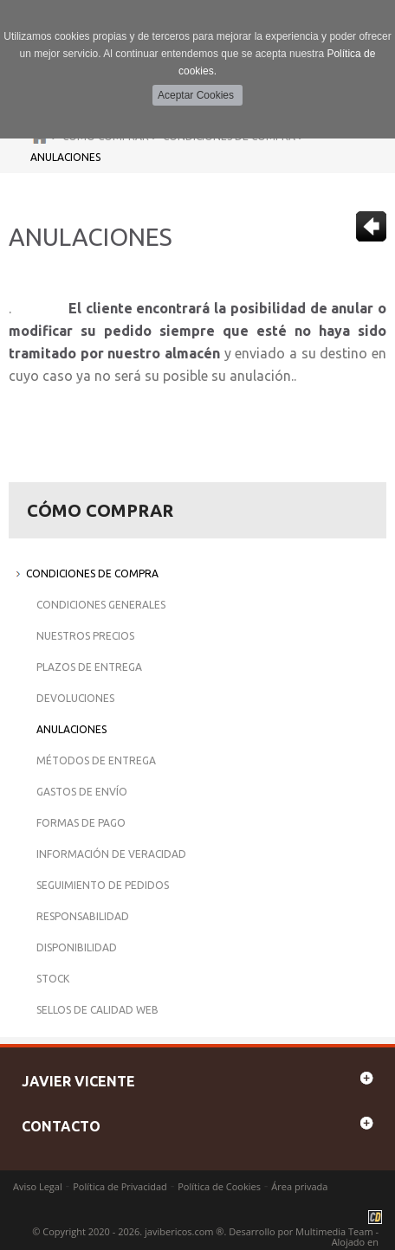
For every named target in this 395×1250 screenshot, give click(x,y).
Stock (52, 978)
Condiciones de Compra (92, 573)
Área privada (299, 1186)
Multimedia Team (333, 1231)
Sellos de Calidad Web (97, 1009)
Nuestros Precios (85, 635)
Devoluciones (75, 698)
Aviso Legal (37, 1186)
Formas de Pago (81, 822)
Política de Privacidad (120, 1186)
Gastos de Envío (81, 791)
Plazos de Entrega (89, 667)
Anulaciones (65, 157)
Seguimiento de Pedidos (102, 885)
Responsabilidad (82, 916)
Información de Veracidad (111, 854)
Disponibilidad (76, 947)
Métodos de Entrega (96, 760)
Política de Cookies (219, 1186)
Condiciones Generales (100, 604)
